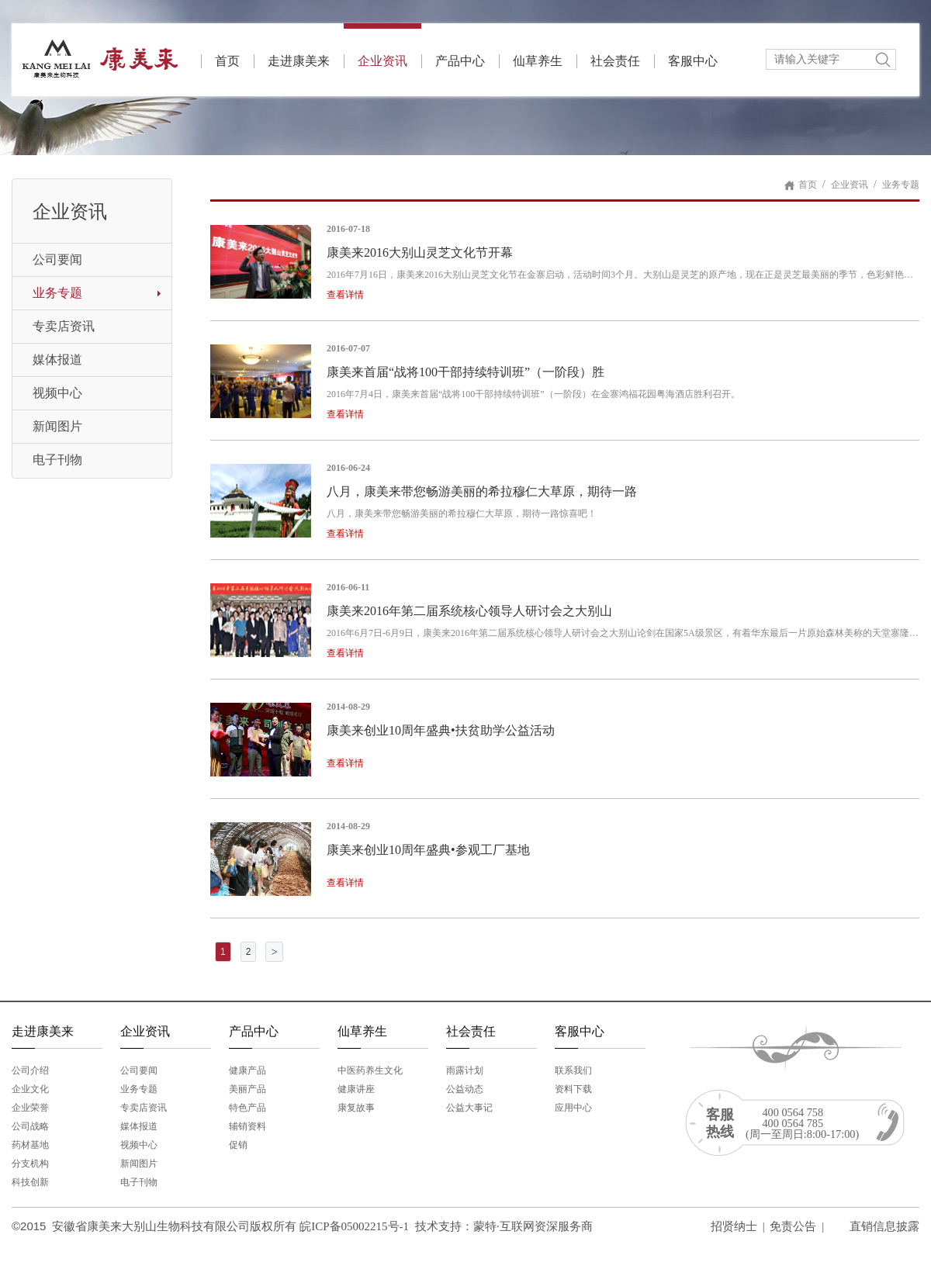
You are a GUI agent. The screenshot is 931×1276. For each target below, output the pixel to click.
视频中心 (57, 392)
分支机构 (30, 1163)
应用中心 (573, 1107)
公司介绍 (30, 1070)
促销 (238, 1144)
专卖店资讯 (64, 326)
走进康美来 (299, 60)
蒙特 (485, 1226)
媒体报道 (57, 359)
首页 (227, 60)
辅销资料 (247, 1126)
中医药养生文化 (370, 1070)
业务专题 (57, 292)
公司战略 (30, 1126)
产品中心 (460, 60)
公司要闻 (57, 259)
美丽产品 (247, 1089)
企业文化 (30, 1089)
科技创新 (30, 1182)
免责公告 (793, 1226)
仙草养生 (537, 60)
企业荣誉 (30, 1107)
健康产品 (247, 1070)
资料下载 (573, 1089)
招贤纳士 (734, 1226)
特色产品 (247, 1107)
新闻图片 (57, 426)
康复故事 (356, 1107)
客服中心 (693, 60)
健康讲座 (356, 1089)
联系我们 (573, 1070)
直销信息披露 (884, 1226)
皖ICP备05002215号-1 (354, 1226)
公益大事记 (469, 1107)
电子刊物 (57, 459)
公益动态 (464, 1089)
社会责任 (615, 60)
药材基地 (30, 1144)
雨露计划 (464, 1070)
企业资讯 (382, 45)
